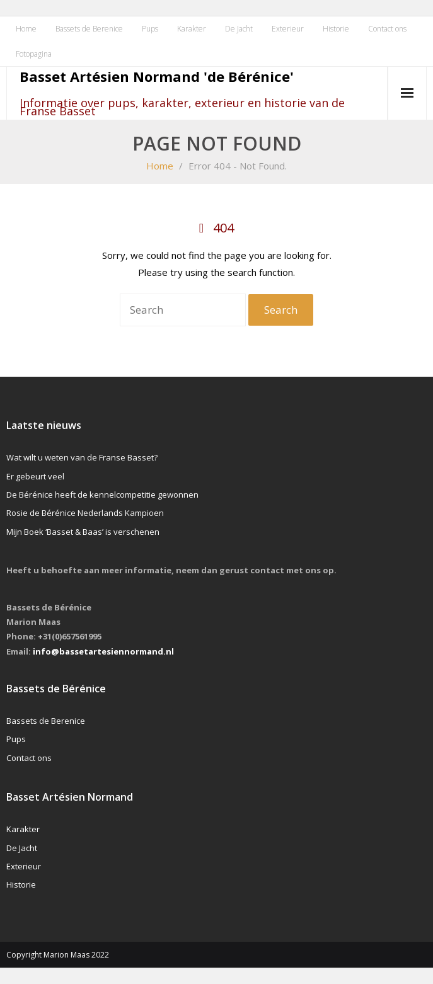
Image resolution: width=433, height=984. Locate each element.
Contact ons (387, 28)
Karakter (191, 28)
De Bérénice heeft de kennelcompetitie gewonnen (102, 494)
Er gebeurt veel (35, 476)
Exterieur (288, 28)
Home (26, 28)
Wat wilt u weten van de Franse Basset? (82, 457)
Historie (336, 28)
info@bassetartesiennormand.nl (103, 651)
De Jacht (239, 28)
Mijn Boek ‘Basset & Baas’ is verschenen (82, 531)
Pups (150, 28)
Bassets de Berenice (89, 28)
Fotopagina (34, 54)
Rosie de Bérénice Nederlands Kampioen (85, 512)
